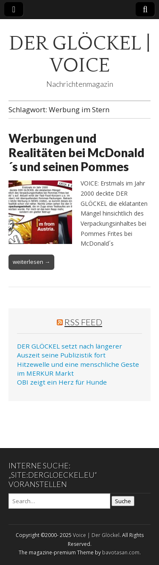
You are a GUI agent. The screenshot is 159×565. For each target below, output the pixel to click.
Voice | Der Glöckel (96, 535)
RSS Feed (83, 322)
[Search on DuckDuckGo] (59, 501)
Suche (123, 501)
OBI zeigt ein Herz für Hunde (62, 382)
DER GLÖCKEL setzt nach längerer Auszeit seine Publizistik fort (69, 350)
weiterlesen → (31, 262)
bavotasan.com (120, 552)
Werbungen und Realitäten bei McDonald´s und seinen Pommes (76, 152)
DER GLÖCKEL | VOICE (80, 54)
